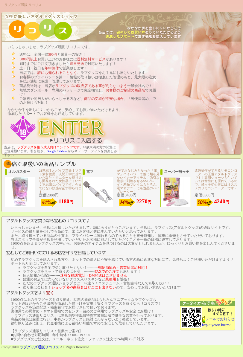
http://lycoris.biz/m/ (216, 325)
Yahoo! (63, 151)
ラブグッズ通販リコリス (39, 347)
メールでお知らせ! (221, 319)
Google (51, 151)
